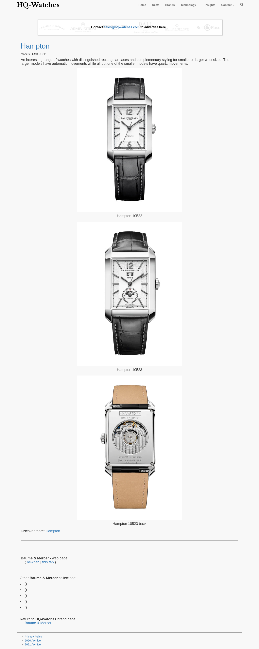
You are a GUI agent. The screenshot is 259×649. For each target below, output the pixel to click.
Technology (190, 5)
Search (241, 4)
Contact (227, 5)
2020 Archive (33, 640)
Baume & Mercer (38, 623)
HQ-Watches (38, 5)
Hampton (35, 46)
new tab (33, 562)
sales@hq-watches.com (122, 27)
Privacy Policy (33, 636)
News (155, 5)
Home (142, 5)
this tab (48, 562)
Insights (210, 5)
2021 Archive (33, 644)
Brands (170, 5)
